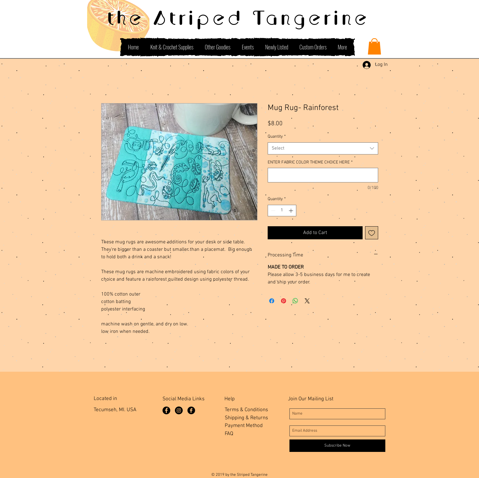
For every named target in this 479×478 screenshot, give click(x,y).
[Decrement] (272, 210)
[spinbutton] (282, 210)
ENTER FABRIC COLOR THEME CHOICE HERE (310, 162)
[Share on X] (307, 301)
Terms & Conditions (246, 410)
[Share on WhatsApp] (295, 301)
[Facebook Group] (191, 410)
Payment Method (244, 426)
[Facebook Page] (166, 410)
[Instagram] (179, 410)
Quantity (277, 136)
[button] (374, 46)
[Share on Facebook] (271, 301)
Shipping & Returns (246, 418)
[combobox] (323, 148)
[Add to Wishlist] (371, 232)
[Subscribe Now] (337, 445)
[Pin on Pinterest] (283, 301)
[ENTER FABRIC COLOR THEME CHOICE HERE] (323, 175)
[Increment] (291, 210)
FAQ (229, 434)
